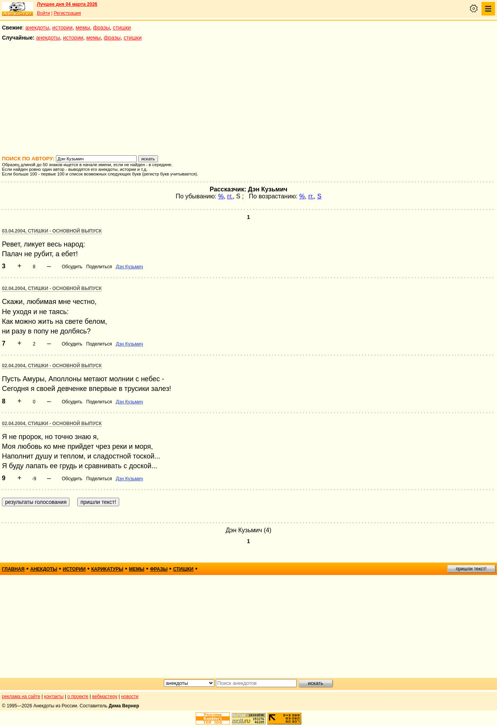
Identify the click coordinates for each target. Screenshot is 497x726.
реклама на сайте (21, 696)
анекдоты (37, 27)
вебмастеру (104, 696)
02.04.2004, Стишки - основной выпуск (52, 288)
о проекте (78, 696)
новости (129, 696)
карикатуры (107, 569)
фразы (101, 27)
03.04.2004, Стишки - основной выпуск (52, 231)
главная (13, 569)
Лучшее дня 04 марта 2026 (67, 4)
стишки (122, 27)
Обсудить (72, 266)
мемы (83, 27)
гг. (230, 196)
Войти (43, 13)
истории (62, 27)
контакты (54, 696)
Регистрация (67, 13)
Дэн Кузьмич (129, 266)
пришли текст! (471, 568)
